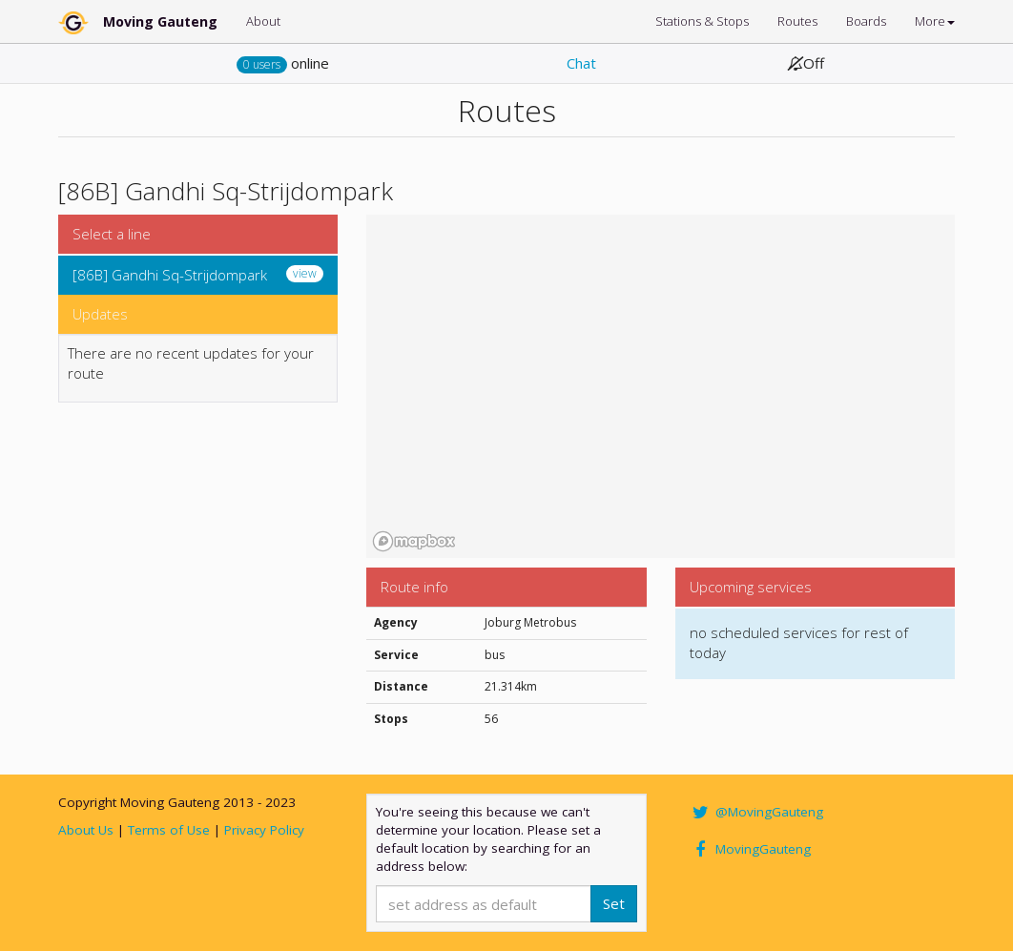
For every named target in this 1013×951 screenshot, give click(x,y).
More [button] (935, 21)
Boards (866, 21)
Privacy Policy (264, 829)
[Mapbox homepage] (414, 541)
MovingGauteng (750, 849)
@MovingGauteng (756, 811)
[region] (660, 386)
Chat (581, 62)
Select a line (111, 233)
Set (614, 903)
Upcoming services (751, 586)
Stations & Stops (702, 21)
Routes (797, 21)
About (263, 21)
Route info (414, 586)
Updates (100, 313)
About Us (86, 829)
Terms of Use (169, 829)
